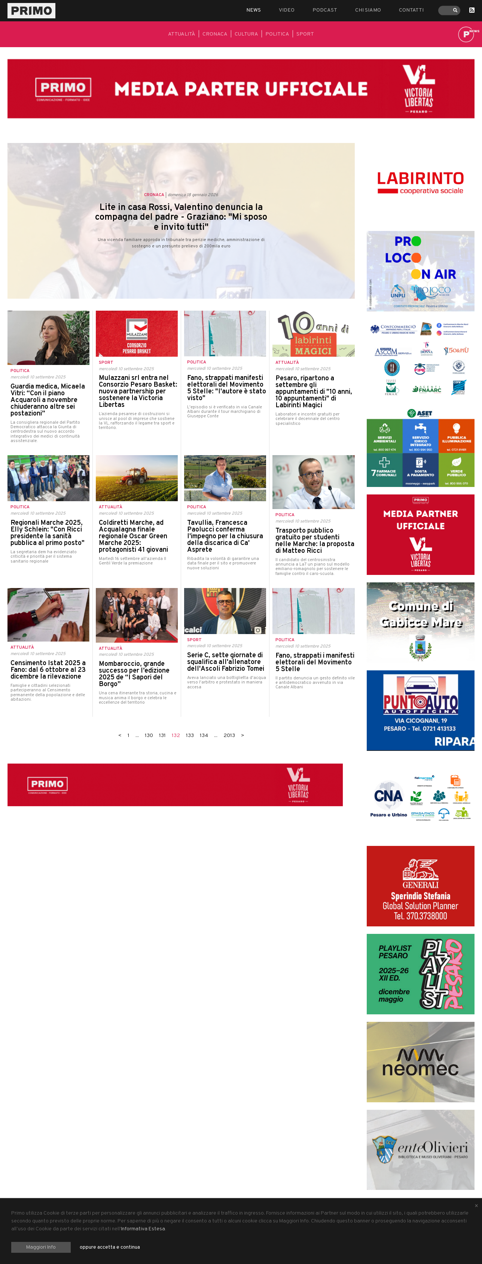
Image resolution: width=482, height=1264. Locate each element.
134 (204, 735)
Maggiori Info (41, 1247)
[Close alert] (476, 1206)
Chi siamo (368, 10)
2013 (229, 735)
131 (162, 735)
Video (287, 10)
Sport (305, 34)
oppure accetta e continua (110, 1247)
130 (149, 735)
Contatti (411, 10)
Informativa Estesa (143, 1229)
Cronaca (215, 34)
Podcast (324, 10)
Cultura (246, 34)
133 (190, 735)
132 (176, 735)
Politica (277, 34)
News (253, 10)
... (137, 735)
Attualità (181, 34)
